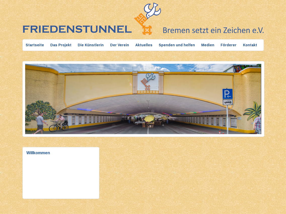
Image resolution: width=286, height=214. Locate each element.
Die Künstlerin (91, 45)
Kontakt (250, 45)
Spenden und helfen (177, 45)
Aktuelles (143, 45)
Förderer (228, 45)
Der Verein (119, 45)
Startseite (35, 45)
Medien (207, 45)
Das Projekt (60, 45)
